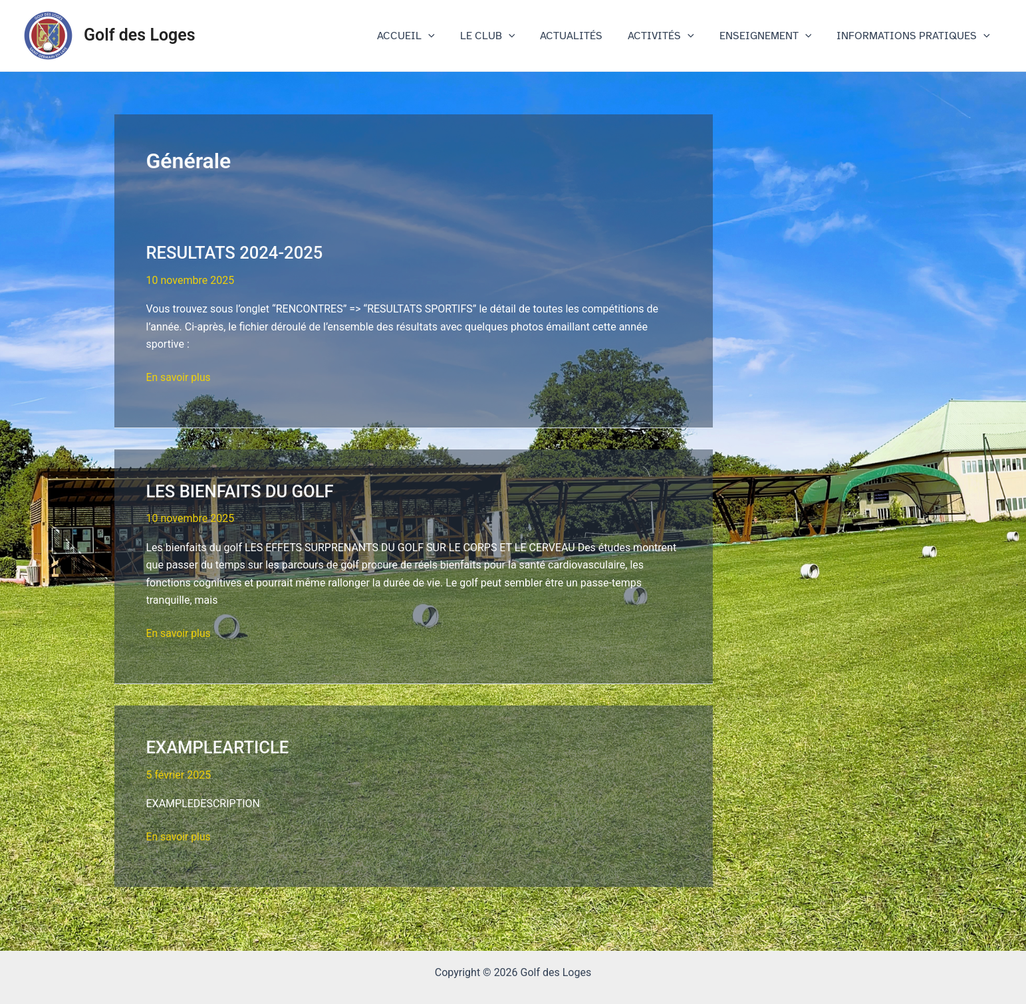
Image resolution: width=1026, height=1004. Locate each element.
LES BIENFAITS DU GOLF (241, 491)
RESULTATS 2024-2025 (236, 253)
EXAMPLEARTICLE (218, 747)
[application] (450, 36)
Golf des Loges (139, 35)
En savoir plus (179, 377)
